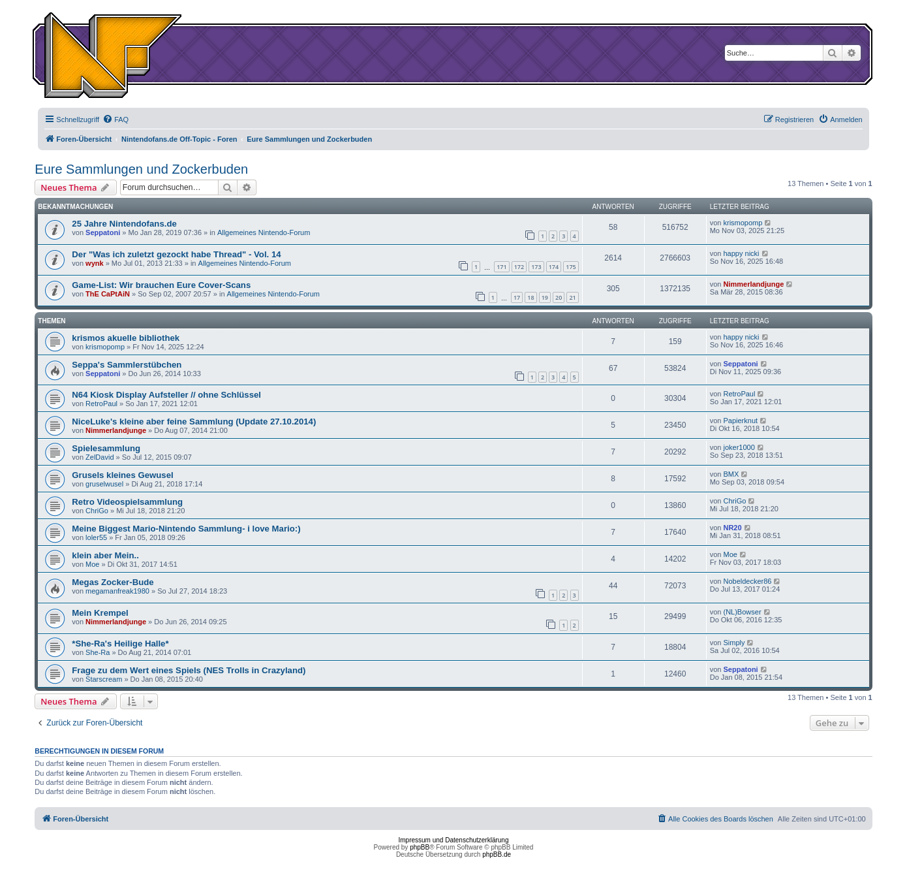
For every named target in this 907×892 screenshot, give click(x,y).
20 (558, 297)
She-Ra (97, 652)
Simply (734, 642)
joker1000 (738, 447)
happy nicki (741, 253)
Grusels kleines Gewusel (122, 475)
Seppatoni (102, 232)
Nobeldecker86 (747, 581)
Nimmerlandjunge (753, 284)
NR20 (732, 528)
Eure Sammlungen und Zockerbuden (141, 169)
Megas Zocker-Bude (112, 582)
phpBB (419, 847)
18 (530, 297)
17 (517, 297)
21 (572, 297)
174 (554, 267)
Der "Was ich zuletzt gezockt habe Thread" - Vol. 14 (176, 254)
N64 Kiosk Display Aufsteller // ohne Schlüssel (166, 395)
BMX (731, 474)
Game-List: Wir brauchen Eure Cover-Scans (161, 285)
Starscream (103, 679)
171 (501, 267)
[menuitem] (115, 119)
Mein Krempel (100, 613)
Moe (92, 564)
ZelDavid (99, 457)
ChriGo (96, 511)
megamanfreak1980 (117, 591)
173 (536, 267)
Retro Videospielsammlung (127, 502)
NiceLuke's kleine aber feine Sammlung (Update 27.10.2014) (194, 421)
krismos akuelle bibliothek (125, 338)
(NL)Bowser (742, 612)
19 (545, 297)
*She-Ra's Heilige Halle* (120, 643)
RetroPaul (101, 403)
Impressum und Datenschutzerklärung (454, 840)
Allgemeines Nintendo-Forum (263, 232)
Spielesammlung (106, 448)
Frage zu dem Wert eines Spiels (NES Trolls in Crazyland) (188, 670)
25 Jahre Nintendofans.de (124, 224)
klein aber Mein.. (105, 555)
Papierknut (740, 420)
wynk (94, 263)
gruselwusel (104, 484)
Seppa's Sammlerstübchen (126, 365)
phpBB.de (496, 854)
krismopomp (742, 223)
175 (571, 267)
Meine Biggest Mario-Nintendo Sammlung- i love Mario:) (186, 529)
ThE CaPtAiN (107, 294)
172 (519, 267)
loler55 (96, 537)
